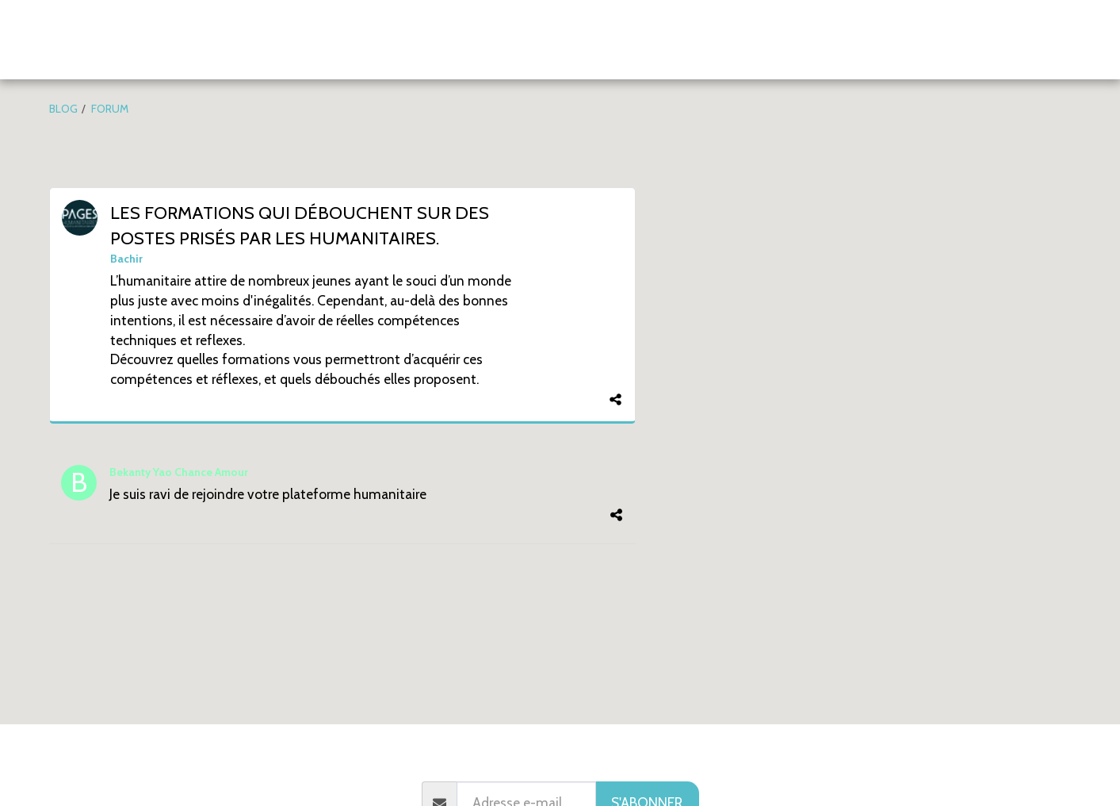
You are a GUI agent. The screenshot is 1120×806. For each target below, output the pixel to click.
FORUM (109, 108)
